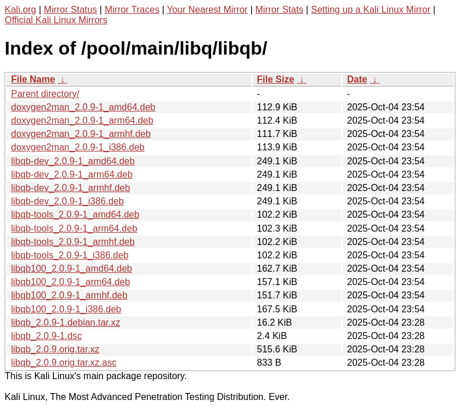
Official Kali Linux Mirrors (56, 20)
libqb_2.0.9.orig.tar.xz (55, 349)
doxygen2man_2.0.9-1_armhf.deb (81, 134)
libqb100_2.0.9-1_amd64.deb (71, 268)
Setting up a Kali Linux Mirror (370, 10)
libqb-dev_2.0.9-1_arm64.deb (72, 174)
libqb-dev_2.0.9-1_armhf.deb (70, 188)
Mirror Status (70, 10)
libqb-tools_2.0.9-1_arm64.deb (74, 228)
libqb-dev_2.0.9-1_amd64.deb (73, 161)
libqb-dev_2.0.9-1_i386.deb (67, 201)
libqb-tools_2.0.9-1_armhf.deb (73, 242)
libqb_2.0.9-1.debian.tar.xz (65, 322)
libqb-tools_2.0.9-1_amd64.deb (75, 214)
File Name (33, 79)
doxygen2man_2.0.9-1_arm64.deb (82, 120)
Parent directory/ (45, 94)
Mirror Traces (132, 10)
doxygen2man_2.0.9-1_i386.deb (78, 147)
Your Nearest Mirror (207, 10)
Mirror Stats (279, 10)
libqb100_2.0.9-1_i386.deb (66, 309)
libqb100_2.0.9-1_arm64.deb (70, 282)
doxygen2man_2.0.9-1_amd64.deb (83, 107)
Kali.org (20, 10)
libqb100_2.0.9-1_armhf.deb (69, 295)
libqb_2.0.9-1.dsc (46, 336)
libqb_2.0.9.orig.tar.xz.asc (63, 362)
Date (357, 79)
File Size (275, 79)
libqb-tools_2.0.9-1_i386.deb (70, 255)
